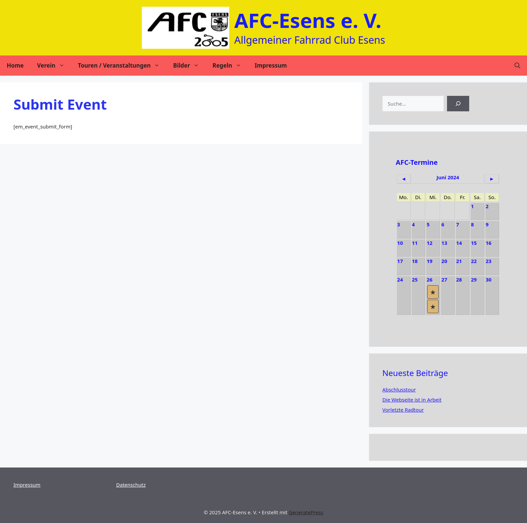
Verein (54, 65)
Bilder (189, 65)
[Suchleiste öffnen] (517, 65)
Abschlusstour (399, 389)
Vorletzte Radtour (403, 409)
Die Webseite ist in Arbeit (412, 399)
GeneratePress (306, 512)
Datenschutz (131, 484)
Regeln (230, 65)
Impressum (271, 65)
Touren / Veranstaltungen (122, 65)
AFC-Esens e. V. (307, 20)
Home (15, 65)
